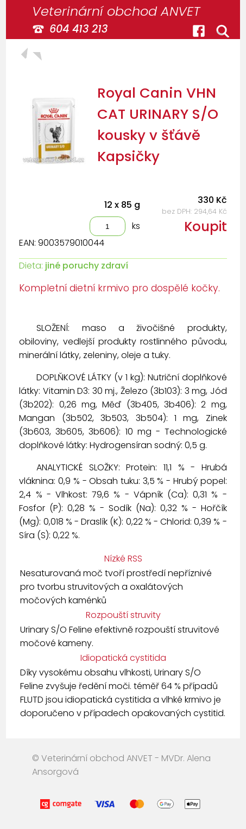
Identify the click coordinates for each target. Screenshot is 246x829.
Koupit (205, 226)
